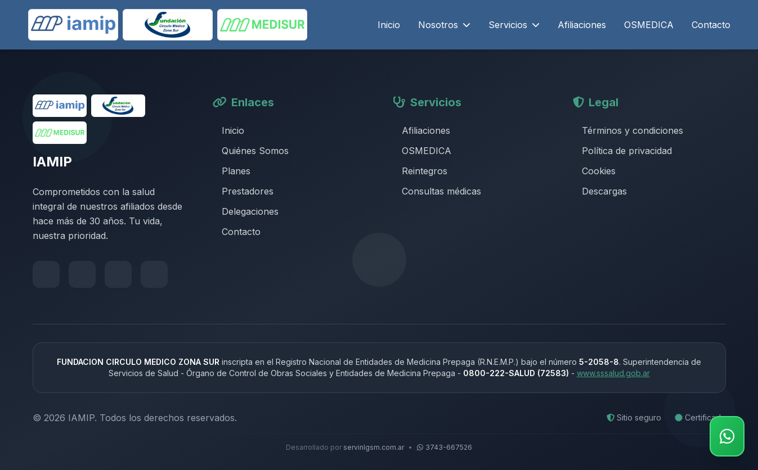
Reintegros (420, 171)
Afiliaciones (582, 24)
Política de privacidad (622, 150)
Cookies (594, 171)
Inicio (389, 24)
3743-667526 (444, 447)
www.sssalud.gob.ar (613, 373)
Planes (231, 171)
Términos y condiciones (628, 130)
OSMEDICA (649, 24)
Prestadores (243, 191)
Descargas (600, 191)
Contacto (711, 24)
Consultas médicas (437, 191)
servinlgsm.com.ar (373, 447)
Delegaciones (246, 211)
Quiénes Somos (251, 150)
